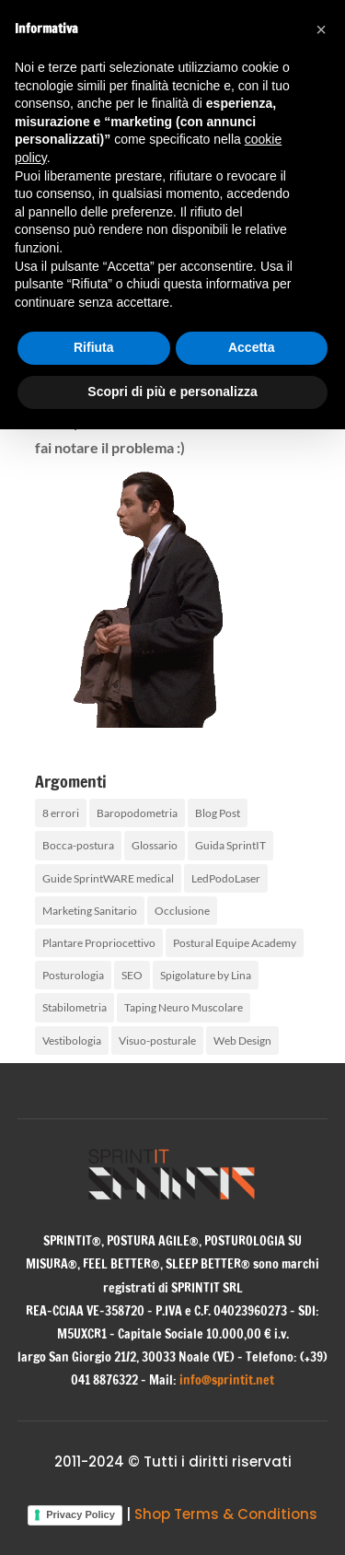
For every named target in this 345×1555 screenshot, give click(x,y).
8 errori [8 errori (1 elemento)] (60, 813)
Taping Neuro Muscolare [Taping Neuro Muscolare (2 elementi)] (183, 1007)
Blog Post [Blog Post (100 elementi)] (217, 813)
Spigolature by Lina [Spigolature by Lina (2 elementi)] (205, 975)
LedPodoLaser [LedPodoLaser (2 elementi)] (225, 878)
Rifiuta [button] (94, 347)
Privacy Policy (80, 1514)
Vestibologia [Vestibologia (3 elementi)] (71, 1040)
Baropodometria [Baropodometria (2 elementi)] (137, 813)
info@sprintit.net (226, 1380)
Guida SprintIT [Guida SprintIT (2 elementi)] (230, 845)
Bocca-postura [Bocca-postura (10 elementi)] (78, 845)
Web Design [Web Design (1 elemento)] (242, 1040)
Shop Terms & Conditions (225, 1514)
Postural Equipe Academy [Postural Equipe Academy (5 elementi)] (234, 943)
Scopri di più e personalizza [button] (172, 391)
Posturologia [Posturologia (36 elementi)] (73, 975)
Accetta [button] (251, 347)
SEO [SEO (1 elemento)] (132, 975)
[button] (321, 29)
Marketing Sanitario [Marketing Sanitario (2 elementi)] (89, 911)
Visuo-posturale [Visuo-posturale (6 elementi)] (157, 1040)
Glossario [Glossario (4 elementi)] (155, 845)
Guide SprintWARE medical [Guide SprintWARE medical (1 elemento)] (108, 878)
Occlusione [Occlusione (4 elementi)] (182, 911)
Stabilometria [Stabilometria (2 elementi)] (74, 1007)
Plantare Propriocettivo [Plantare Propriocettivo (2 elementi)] (98, 943)
